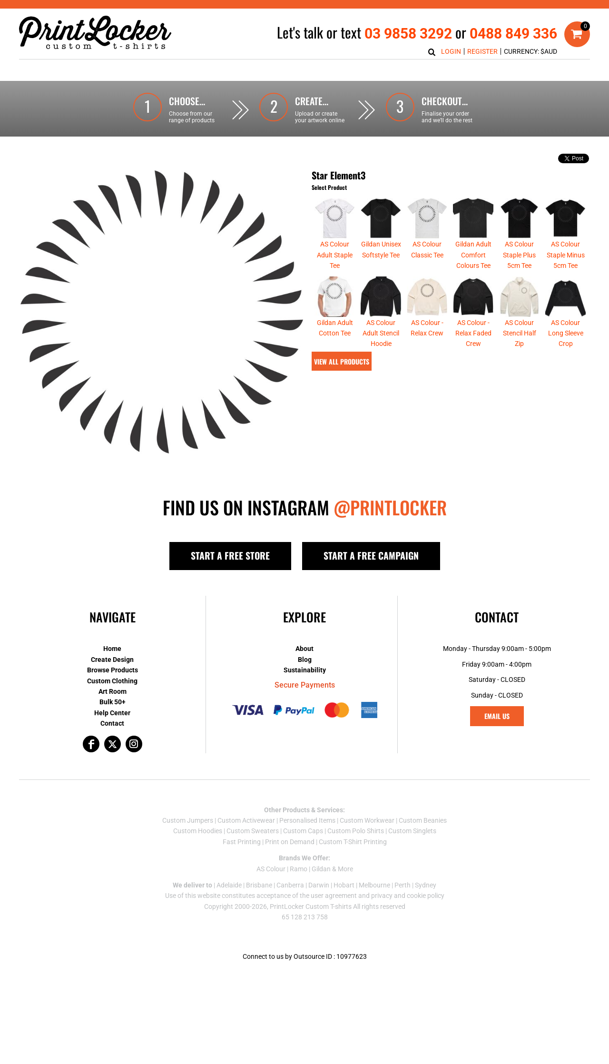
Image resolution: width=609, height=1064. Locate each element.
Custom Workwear (367, 820)
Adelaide (229, 885)
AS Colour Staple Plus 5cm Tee (519, 254)
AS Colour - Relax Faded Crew (473, 333)
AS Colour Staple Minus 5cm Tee (566, 254)
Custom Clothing (112, 681)
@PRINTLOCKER (390, 507)
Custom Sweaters (252, 831)
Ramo (298, 869)
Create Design (112, 659)
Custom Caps (303, 831)
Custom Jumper (186, 820)
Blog (305, 659)
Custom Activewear (246, 820)
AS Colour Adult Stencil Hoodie (381, 333)
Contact (112, 723)
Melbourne (374, 885)
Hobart (344, 885)
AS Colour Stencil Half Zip (519, 333)
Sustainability (305, 670)
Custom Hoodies (197, 831)
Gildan (321, 869)
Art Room (112, 691)
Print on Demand (289, 842)
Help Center (112, 713)
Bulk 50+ (112, 702)
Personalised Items (307, 820)
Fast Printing (242, 842)
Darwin (318, 885)
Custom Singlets (412, 831)
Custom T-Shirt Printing (353, 842)
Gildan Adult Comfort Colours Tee (473, 254)
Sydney (425, 885)
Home (112, 648)
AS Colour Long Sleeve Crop (565, 333)
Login (451, 51)
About (304, 648)
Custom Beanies (423, 820)
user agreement (334, 895)
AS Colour (270, 869)
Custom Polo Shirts (355, 831)
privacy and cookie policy (407, 895)
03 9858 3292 (408, 33)
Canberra (290, 885)
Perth (402, 885)
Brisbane (259, 885)
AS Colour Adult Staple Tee (335, 254)
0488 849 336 (513, 33)
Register (482, 51)
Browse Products (112, 670)
